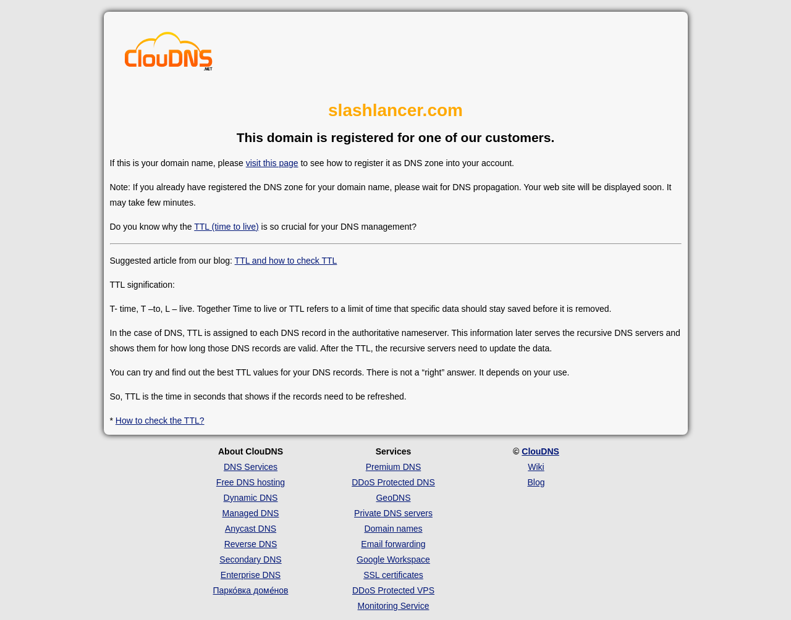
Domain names (393, 529)
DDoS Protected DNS (393, 482)
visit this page (272, 163)
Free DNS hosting (250, 482)
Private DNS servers (393, 513)
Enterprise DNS (251, 575)
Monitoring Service (393, 606)
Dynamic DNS (251, 498)
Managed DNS (250, 513)
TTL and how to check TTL (286, 261)
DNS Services (250, 467)
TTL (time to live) (226, 227)
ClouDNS (540, 451)
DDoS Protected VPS (393, 590)
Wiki (536, 467)
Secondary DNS (250, 559)
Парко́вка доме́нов (251, 590)
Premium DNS (393, 467)
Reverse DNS (250, 544)
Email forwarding (393, 544)
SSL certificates (393, 575)
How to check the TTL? (160, 420)
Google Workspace (393, 559)
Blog (535, 482)
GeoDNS (393, 498)
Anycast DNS (250, 529)
